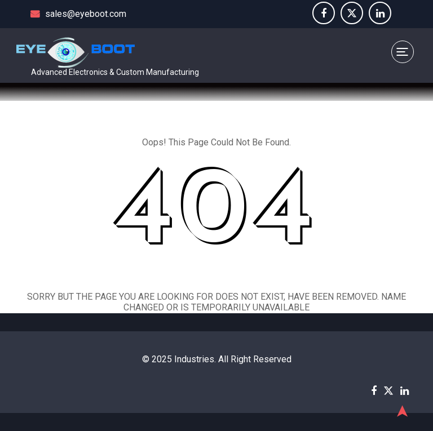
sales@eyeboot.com (78, 13)
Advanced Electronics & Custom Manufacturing (115, 72)
